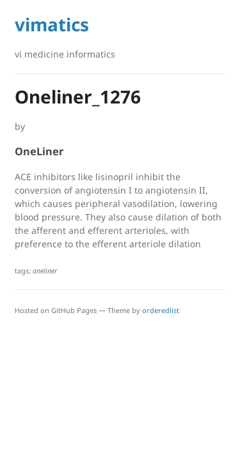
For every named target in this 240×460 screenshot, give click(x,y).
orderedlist (160, 310)
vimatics (52, 24)
